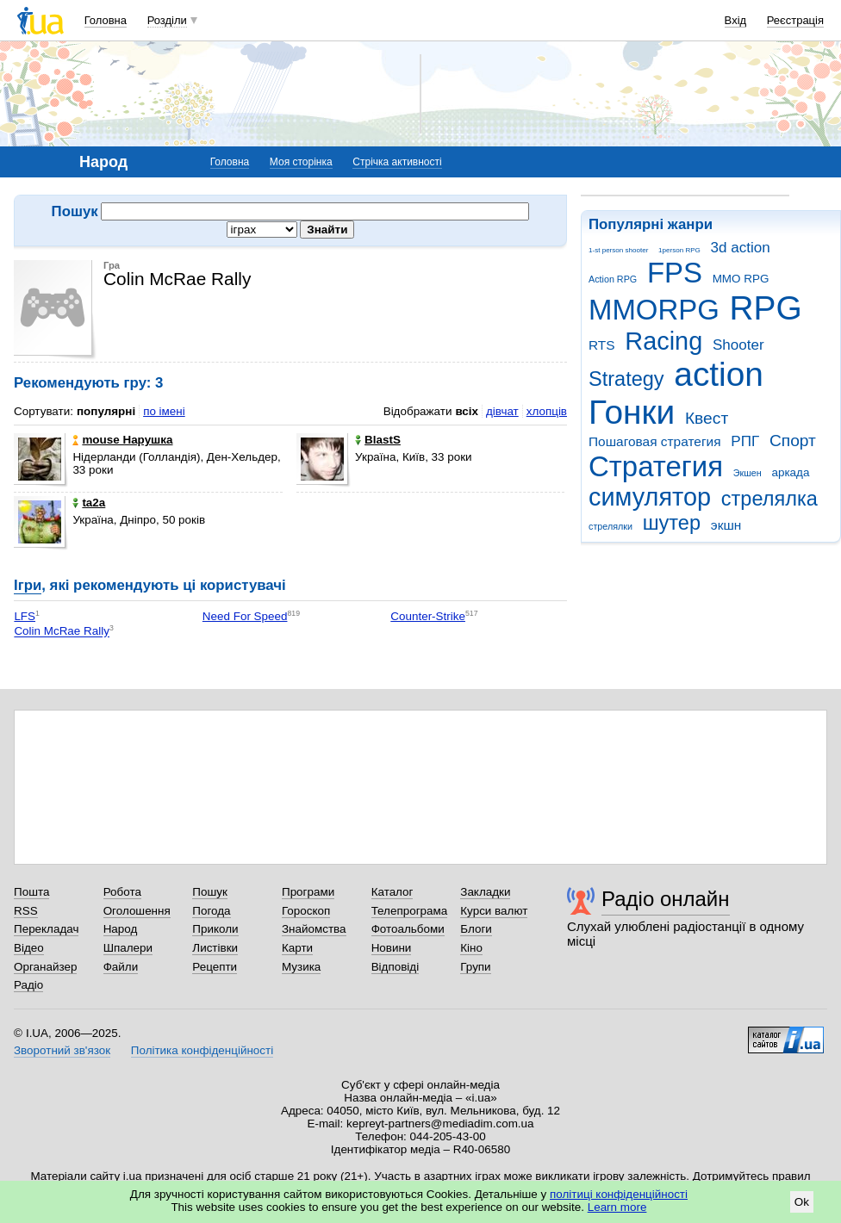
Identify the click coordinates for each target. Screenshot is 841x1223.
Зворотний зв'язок (62, 1050)
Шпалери (128, 947)
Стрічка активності (396, 162)
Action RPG (613, 279)
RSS (26, 910)
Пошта (31, 891)
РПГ (745, 441)
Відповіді (395, 966)
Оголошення (137, 910)
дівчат (502, 411)
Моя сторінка (301, 162)
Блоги (476, 928)
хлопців (546, 411)
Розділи (167, 20)
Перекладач (46, 928)
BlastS (378, 439)
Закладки (485, 891)
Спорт (792, 440)
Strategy (626, 379)
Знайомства (314, 928)
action (718, 374)
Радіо (28, 984)
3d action (740, 247)
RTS (602, 345)
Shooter (738, 345)
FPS (674, 273)
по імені (164, 411)
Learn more (617, 1207)
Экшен (747, 473)
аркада (790, 472)
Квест (706, 418)
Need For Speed (245, 616)
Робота (122, 891)
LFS (24, 616)
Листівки (215, 947)
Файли (121, 966)
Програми (308, 891)
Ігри (27, 585)
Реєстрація (795, 20)
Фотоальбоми (408, 928)
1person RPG (679, 250)
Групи (475, 966)
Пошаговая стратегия (655, 441)
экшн (726, 525)
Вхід (736, 20)
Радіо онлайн (665, 898)
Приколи (215, 928)
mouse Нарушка (122, 439)
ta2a (88, 502)
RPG (766, 307)
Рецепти (214, 966)
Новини (391, 947)
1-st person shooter (618, 250)
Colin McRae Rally (61, 631)
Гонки (632, 412)
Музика (301, 966)
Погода (211, 910)
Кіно (471, 947)
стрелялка (769, 498)
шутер (672, 523)
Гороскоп (306, 910)
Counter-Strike (427, 616)
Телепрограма (409, 910)
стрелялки (610, 526)
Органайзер (45, 966)
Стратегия (656, 466)
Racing (663, 341)
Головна (105, 20)
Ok (801, 1201)
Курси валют (493, 910)
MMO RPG (741, 278)
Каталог (392, 891)
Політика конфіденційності (202, 1050)
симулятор (650, 497)
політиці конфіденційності (619, 1194)
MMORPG (654, 310)
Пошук (209, 891)
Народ (120, 928)
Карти (297, 947)
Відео (29, 947)
